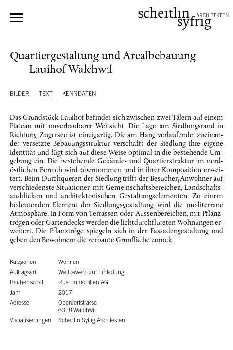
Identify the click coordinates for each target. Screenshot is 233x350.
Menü (16, 18)
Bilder (19, 93)
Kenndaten (79, 93)
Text (46, 93)
